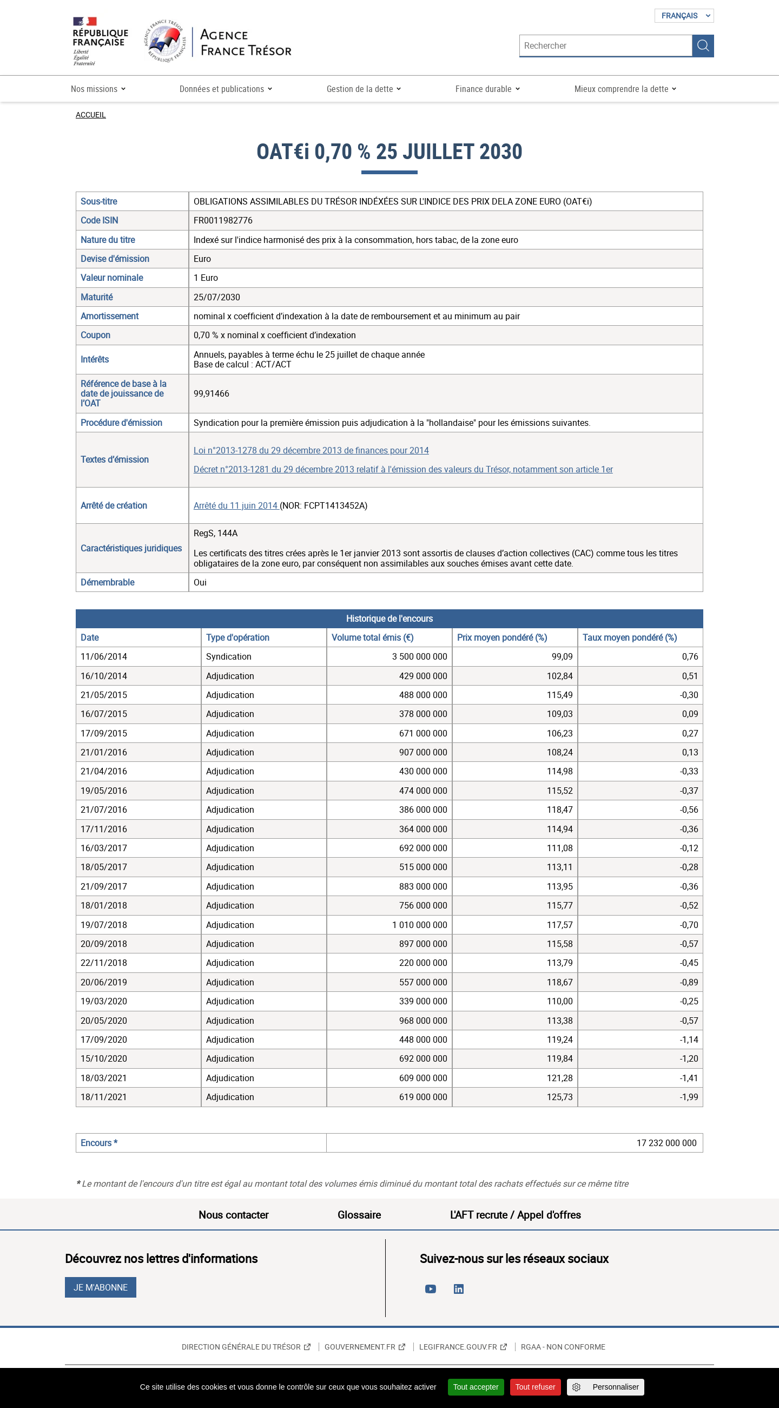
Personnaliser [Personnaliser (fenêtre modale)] (616, 1387)
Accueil (91, 114)
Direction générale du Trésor (241, 1347)
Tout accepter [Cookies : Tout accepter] (476, 1387)
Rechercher (703, 45)
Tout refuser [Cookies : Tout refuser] (536, 1387)
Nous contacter (233, 1215)
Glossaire (359, 1215)
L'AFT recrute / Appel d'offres (515, 1215)
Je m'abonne (101, 1287)
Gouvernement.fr (360, 1347)
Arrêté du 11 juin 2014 (237, 505)
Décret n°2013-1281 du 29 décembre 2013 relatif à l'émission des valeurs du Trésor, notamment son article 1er (403, 469)
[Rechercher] (605, 45)
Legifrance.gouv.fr (458, 1347)
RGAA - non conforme (563, 1347)
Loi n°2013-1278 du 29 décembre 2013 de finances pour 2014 (311, 450)
